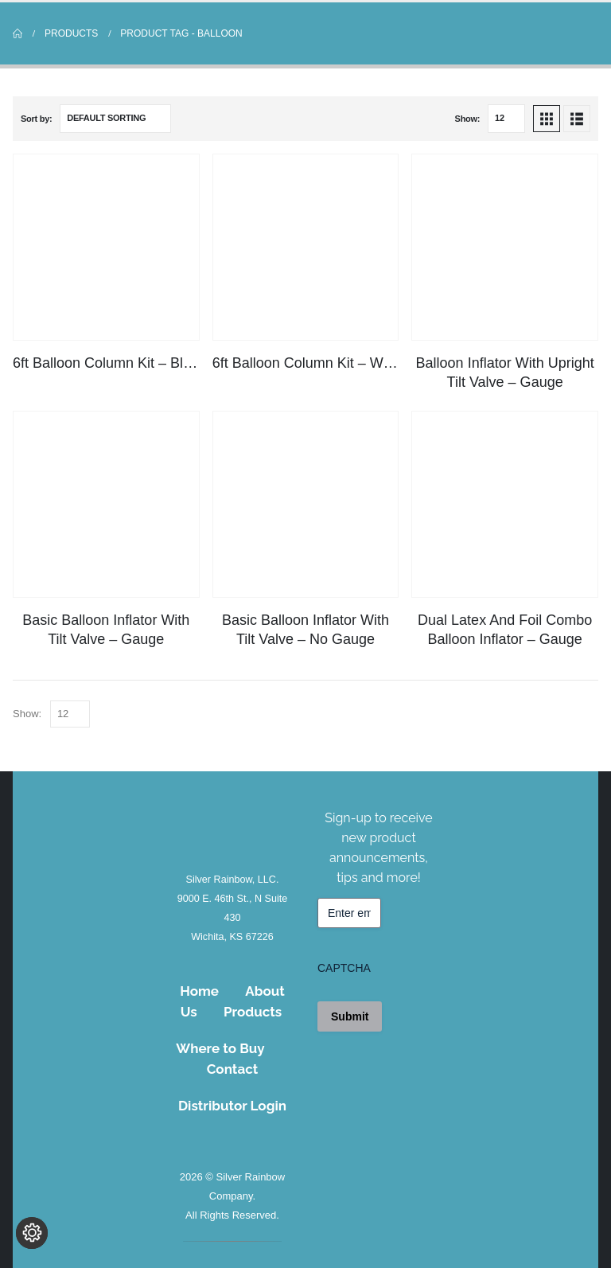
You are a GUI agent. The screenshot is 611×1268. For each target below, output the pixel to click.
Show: (468, 118)
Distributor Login (232, 1106)
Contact (233, 1069)
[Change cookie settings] (32, 1236)
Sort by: (36, 118)
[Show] (506, 118)
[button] (546, 118)
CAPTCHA (344, 968)
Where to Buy (220, 1048)
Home (199, 991)
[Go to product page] (106, 247)
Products (253, 1012)
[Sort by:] (115, 118)
